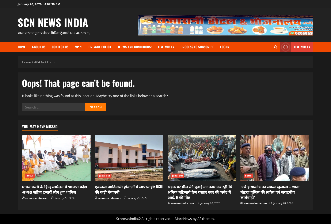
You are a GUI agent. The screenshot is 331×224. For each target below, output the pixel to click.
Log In (224, 46)
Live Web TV (166, 46)
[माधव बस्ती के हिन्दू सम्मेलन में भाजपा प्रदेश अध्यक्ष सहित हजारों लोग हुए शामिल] (56, 158)
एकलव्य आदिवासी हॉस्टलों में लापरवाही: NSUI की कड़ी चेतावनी (129, 189)
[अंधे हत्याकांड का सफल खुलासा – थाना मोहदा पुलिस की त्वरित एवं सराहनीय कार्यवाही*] (274, 158)
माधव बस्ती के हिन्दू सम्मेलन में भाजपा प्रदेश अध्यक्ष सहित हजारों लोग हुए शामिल (54, 189)
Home (22, 46)
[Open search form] (275, 47)
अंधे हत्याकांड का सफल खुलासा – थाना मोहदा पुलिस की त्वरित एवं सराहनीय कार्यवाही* (270, 192)
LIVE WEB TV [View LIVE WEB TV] (295, 47)
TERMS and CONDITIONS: (135, 46)
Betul (29, 175)
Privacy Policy (99, 46)
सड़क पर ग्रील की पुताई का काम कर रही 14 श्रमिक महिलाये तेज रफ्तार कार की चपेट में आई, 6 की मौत (200, 192)
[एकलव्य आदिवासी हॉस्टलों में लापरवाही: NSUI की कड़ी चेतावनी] (129, 158)
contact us (60, 46)
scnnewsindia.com (36, 198)
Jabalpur (104, 175)
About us (38, 46)
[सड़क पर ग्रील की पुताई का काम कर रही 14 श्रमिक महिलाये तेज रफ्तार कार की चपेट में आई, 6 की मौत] (202, 158)
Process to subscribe (197, 46)
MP (77, 46)
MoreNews (183, 218)
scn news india (53, 22)
